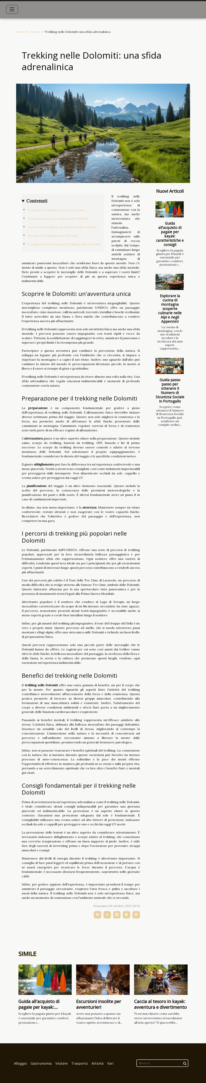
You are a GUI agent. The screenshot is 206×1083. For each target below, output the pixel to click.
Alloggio (20, 1063)
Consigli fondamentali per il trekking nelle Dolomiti (64, 244)
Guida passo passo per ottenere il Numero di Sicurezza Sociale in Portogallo (170, 390)
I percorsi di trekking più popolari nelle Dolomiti (62, 227)
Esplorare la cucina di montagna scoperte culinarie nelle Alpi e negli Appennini (170, 308)
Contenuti (36, 201)
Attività (35, 32)
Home (20, 32)
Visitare (61, 1063)
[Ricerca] (162, 1063)
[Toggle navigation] (12, 9)
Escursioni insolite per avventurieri (98, 1004)
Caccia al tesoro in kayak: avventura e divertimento (160, 1004)
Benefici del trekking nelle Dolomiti (52, 235)
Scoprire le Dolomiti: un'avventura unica (56, 210)
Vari (110, 1063)
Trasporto (79, 1063)
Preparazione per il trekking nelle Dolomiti (58, 218)
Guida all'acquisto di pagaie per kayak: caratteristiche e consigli (170, 234)
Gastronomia (41, 1063)
